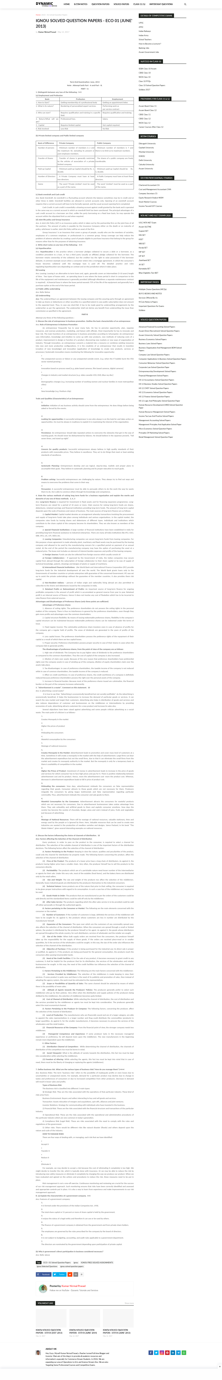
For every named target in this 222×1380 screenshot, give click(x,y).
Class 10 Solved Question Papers (152, 85)
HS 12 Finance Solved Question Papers (154, 396)
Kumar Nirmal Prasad (74, 1285)
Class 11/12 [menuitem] (139, 4)
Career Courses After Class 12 (151, 127)
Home (38, 15)
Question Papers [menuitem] (100, 4)
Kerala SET (143, 248)
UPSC (141, 23)
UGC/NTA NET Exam (147, 222)
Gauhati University (146, 147)
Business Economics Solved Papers (153, 339)
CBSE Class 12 (145, 118)
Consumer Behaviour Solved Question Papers (157, 363)
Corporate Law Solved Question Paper (154, 367)
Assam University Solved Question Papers (156, 335)
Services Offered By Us (148, 298)
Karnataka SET (145, 268)
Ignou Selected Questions (47, 1266)
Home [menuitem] (67, 4)
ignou (76, 1262)
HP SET (142, 256)
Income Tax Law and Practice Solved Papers (156, 416)
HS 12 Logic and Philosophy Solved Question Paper (159, 401)
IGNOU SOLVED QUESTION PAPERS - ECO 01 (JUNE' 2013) (116, 1331)
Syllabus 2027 (144, 89)
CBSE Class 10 (145, 73)
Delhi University (145, 160)
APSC (141, 27)
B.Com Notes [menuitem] (80, 4)
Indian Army (144, 35)
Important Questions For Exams (151, 306)
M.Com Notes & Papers (148, 302)
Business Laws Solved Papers (150, 343)
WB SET (142, 243)
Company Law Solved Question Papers (154, 355)
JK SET (142, 264)
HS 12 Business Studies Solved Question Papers (158, 384)
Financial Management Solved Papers (153, 375)
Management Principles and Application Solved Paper (160, 424)
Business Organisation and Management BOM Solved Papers (160, 349)
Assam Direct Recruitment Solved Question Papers (159, 331)
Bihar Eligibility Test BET (148, 273)
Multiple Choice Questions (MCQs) (152, 289)
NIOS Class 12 (145, 123)
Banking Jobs (144, 48)
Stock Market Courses (148, 202)
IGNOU (142, 156)
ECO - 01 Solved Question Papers (54, 15)
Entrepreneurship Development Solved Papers (157, 371)
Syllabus (142, 310)
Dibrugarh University (147, 143)
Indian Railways (145, 31)
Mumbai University (146, 152)
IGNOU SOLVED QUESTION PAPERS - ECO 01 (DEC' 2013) (49, 1331)
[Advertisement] (85, 57)
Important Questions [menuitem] (161, 4)
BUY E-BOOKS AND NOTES (150, 293)
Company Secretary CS (148, 193)
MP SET (142, 252)
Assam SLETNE (145, 227)
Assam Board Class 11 (148, 106)
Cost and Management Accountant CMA (155, 189)
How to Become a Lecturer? (150, 44)
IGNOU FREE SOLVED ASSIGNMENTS (97, 1262)
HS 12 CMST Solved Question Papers (154, 388)
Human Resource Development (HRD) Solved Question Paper (161, 406)
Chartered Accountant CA (149, 185)
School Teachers (145, 39)
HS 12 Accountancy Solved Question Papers (156, 380)
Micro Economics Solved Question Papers (155, 429)
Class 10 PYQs (145, 81)
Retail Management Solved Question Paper (156, 437)
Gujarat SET (143, 231)
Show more (129, 1303)
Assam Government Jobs (149, 52)
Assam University (146, 168)
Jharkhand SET (145, 260)
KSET (141, 239)
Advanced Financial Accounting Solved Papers (157, 327)
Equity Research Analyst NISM (151, 198)
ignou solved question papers (72, 1266)
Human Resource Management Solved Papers (157, 412)
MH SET (142, 235)
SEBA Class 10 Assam (147, 69)
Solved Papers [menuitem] (121, 4)
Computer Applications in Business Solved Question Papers (162, 359)
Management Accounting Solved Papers (155, 420)
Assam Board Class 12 (148, 110)
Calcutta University (146, 164)
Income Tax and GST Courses (150, 206)
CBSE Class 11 (145, 114)
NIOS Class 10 (145, 77)
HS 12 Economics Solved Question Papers (155, 392)
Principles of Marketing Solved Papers (154, 433)
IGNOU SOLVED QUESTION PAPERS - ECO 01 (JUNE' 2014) (83, 1331)
